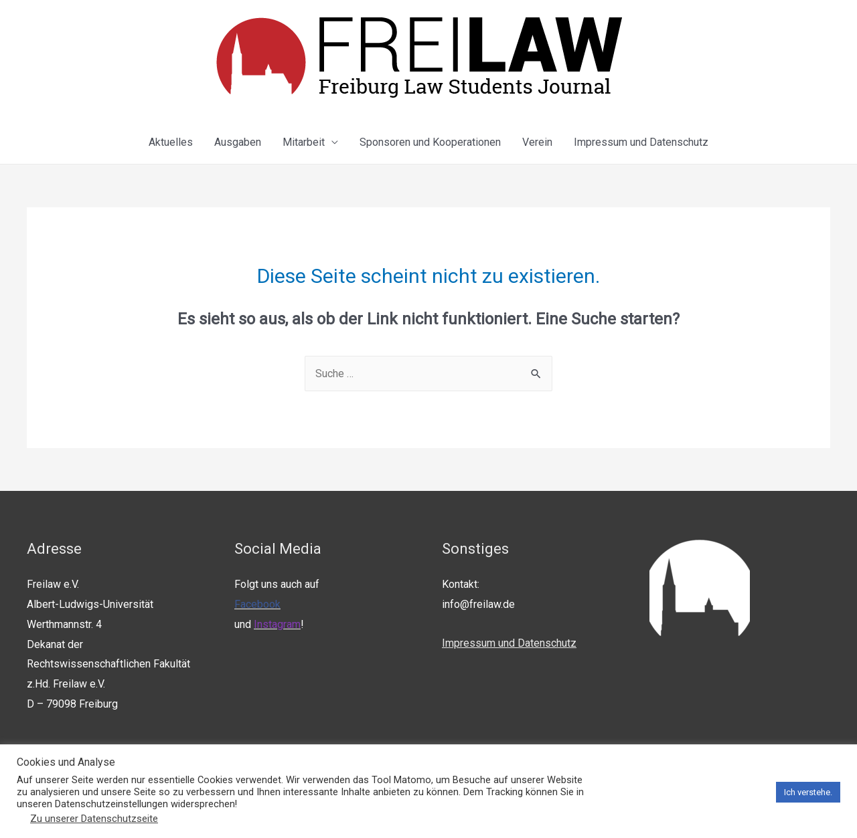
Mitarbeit (304, 142)
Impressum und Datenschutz (641, 142)
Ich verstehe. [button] (808, 792)
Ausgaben (237, 142)
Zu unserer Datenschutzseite (94, 819)
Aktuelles (171, 142)
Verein (537, 142)
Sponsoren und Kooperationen (430, 142)
